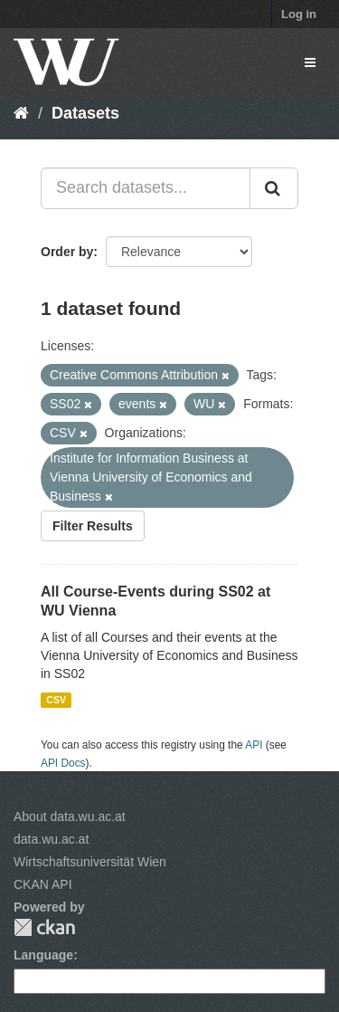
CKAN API (43, 884)
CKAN (44, 927)
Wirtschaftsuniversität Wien (90, 861)
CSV (56, 699)
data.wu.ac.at (51, 839)
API (253, 745)
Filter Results (92, 526)
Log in (298, 14)
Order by (67, 251)
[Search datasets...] (145, 188)
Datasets (85, 113)
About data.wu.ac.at (70, 816)
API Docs (63, 763)
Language (43, 955)
